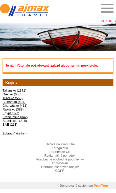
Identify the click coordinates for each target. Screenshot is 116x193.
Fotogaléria (60, 148)
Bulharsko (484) (14, 102)
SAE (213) (10, 124)
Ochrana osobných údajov (60, 167)
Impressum (60, 163)
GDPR (60, 171)
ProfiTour (101, 185)
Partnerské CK (59, 152)
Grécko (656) (12, 94)
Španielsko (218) (15, 121)
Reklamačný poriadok (59, 155)
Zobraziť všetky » (15, 133)
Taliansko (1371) (14, 90)
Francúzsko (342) (15, 117)
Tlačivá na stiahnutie (60, 144)
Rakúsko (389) (13, 109)
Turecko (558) (12, 98)
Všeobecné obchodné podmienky (60, 159)
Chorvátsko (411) (15, 105)
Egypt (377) (11, 113)
